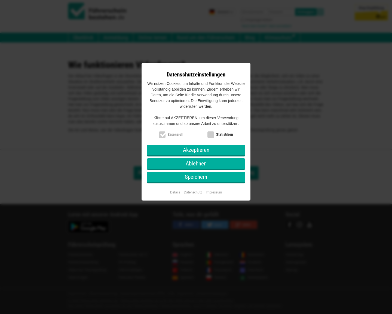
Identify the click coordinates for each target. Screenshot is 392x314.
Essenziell (175, 134)
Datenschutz (193, 192)
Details (175, 192)
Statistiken (224, 134)
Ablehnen (196, 163)
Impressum (214, 192)
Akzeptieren (196, 150)
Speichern (196, 177)
